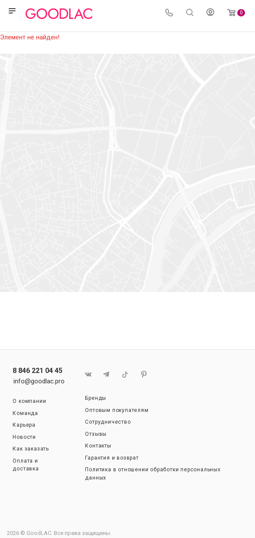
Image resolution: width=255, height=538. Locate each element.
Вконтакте (87, 374)
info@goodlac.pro (39, 381)
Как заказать (31, 449)
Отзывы (96, 434)
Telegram (106, 374)
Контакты (98, 446)
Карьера (24, 425)
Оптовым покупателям (116, 410)
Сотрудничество (108, 422)
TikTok (125, 374)
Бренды (95, 398)
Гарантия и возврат (111, 458)
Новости (24, 437)
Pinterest (143, 374)
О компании (29, 401)
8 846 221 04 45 (37, 370)
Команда (25, 413)
